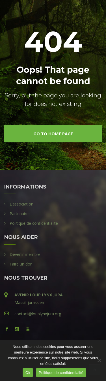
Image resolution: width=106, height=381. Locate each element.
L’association (21, 204)
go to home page (53, 133)
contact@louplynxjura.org (37, 313)
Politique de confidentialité (34, 223)
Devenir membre (25, 254)
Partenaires (20, 213)
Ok (27, 373)
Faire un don (21, 264)
